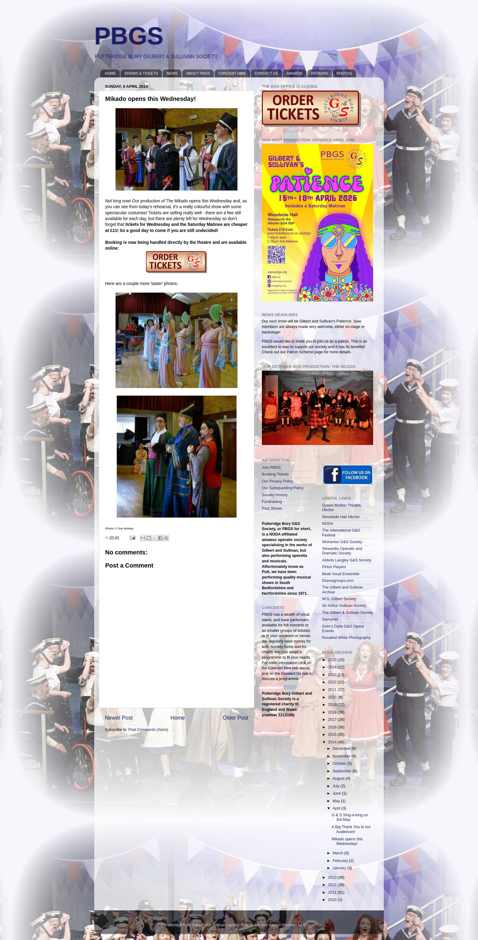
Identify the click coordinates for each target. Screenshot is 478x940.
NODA (327, 524)
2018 (333, 712)
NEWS (171, 73)
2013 (333, 877)
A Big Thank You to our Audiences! (351, 829)
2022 (333, 682)
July (337, 786)
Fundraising (272, 502)
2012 (333, 885)
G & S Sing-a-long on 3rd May (350, 817)
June (337, 793)
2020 (333, 697)
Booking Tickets (275, 474)
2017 (333, 719)
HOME (110, 73)
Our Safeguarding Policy (283, 488)
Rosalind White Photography (346, 638)
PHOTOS (344, 73)
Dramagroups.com (338, 581)
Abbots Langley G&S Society (347, 560)
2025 (333, 660)
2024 (333, 667)
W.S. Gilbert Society (339, 599)
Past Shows (272, 508)
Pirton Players (334, 567)
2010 (333, 900)
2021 (333, 690)
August (339, 778)
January (340, 868)
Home (177, 718)
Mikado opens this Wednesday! (347, 841)
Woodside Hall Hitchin (341, 517)
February (341, 861)
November (342, 756)
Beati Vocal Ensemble (341, 574)
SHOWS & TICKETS (141, 73)
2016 (333, 727)
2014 (333, 742)
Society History (274, 495)
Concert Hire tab (283, 668)
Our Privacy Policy (277, 481)
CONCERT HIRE (232, 73)
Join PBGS (271, 467)
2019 (333, 705)
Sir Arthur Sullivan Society (344, 606)
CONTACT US (266, 73)
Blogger (309, 925)
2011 (333, 892)
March (338, 853)
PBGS (128, 35)
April (337, 808)
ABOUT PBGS (198, 73)
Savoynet (330, 619)
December (342, 748)
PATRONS (319, 73)
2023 (333, 675)
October (340, 763)
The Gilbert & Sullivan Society (347, 613)
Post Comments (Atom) (148, 730)
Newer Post (119, 718)
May (337, 801)
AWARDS (294, 73)
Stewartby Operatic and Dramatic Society (342, 551)
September (342, 771)
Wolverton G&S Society (342, 542)
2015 (333, 734)
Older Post (235, 718)
